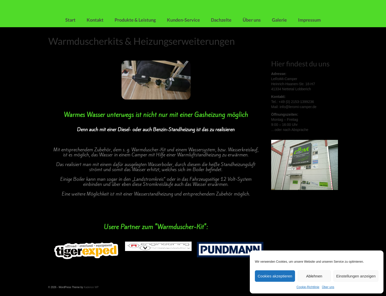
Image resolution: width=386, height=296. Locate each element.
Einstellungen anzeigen (356, 276)
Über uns (328, 287)
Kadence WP (91, 287)
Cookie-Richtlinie (308, 287)
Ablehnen (314, 276)
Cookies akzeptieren (275, 276)
